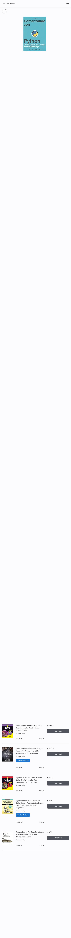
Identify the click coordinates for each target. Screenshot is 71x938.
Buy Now (58, 731)
